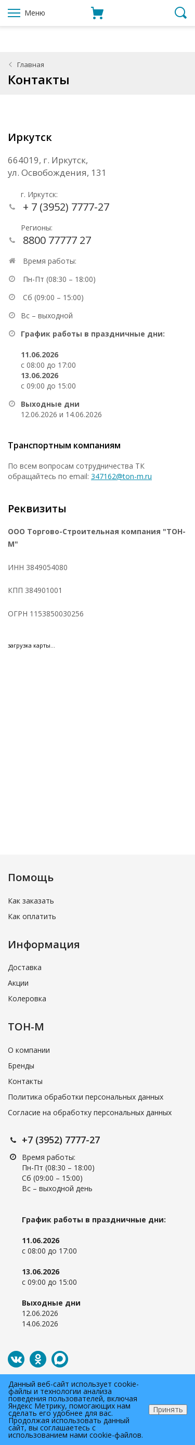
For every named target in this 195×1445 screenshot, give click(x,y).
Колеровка (27, 998)
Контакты (25, 1081)
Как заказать (31, 901)
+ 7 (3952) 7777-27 (66, 207)
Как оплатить (32, 916)
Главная (30, 64)
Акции (18, 983)
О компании (29, 1050)
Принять (168, 1409)
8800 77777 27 (57, 240)
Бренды (21, 1065)
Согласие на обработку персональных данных (90, 1112)
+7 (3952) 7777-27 (61, 1139)
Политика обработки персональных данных (85, 1097)
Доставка (25, 967)
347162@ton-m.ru (121, 476)
